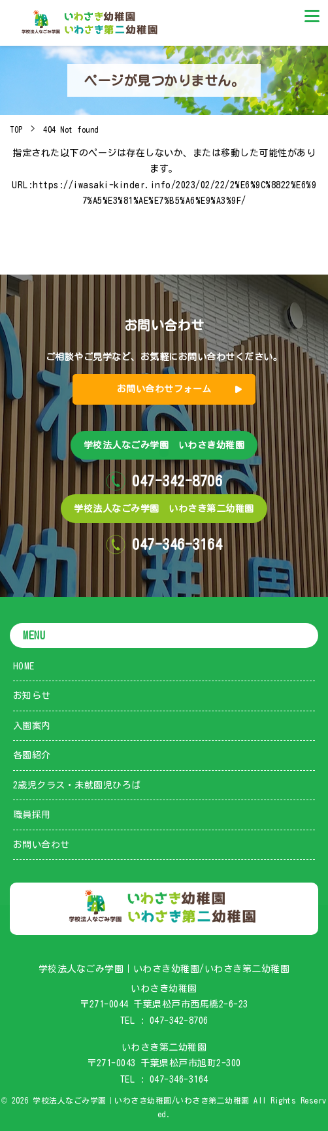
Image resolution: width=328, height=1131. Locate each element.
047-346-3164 (179, 1079)
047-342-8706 (179, 1020)
